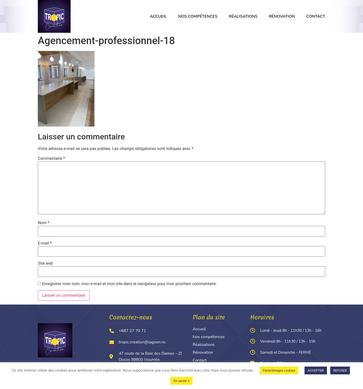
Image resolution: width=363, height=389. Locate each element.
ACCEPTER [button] (316, 370)
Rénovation (282, 16)
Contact (315, 16)
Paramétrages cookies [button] (279, 370)
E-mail (45, 243)
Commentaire (51, 159)
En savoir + (181, 381)
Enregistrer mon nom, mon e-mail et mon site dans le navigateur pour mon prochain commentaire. (129, 284)
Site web (45, 263)
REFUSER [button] (340, 370)
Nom (43, 223)
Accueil (158, 16)
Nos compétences (198, 16)
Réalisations (243, 16)
